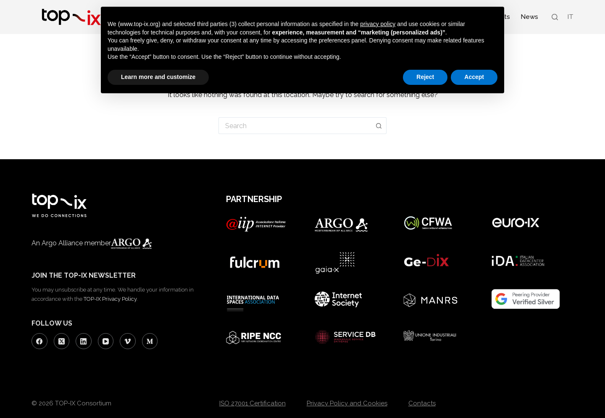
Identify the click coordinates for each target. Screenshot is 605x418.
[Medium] (150, 341)
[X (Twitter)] (62, 341)
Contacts (422, 403)
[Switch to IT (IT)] (569, 17)
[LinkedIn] (84, 341)
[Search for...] (294, 125)
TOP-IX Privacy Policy (110, 299)
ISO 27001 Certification (252, 403)
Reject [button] (425, 77)
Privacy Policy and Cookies (347, 403)
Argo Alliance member (108, 243)
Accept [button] (474, 77)
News (529, 17)
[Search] (555, 17)
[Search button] (379, 125)
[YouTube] (106, 341)
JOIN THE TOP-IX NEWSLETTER (84, 275)
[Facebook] (39, 341)
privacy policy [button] (377, 24)
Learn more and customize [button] (158, 77)
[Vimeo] (128, 341)
